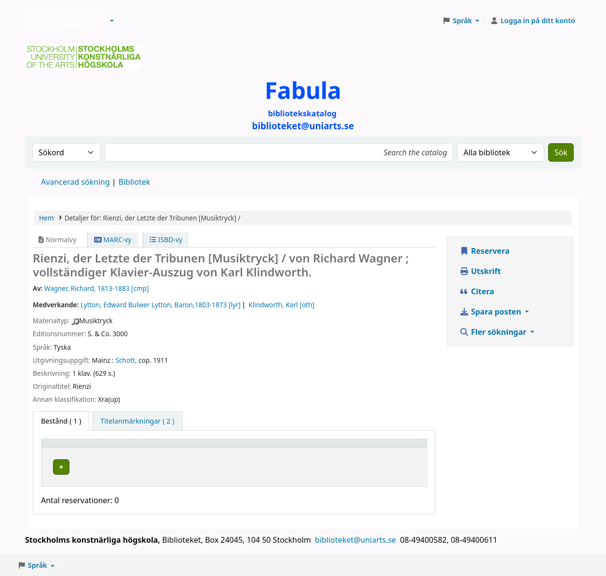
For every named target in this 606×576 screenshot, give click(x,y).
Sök (560, 152)
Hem (46, 217)
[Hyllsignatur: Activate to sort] (317, 447)
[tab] (137, 421)
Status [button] (379, 447)
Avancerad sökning (75, 182)
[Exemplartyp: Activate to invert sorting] (89, 447)
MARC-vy (113, 239)
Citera (476, 291)
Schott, (126, 360)
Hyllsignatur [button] (295, 447)
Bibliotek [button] (156, 447)
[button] (112, 21)
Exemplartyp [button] (67, 447)
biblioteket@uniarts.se (356, 540)
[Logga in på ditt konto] (532, 21)
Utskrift (480, 271)
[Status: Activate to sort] (395, 447)
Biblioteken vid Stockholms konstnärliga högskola (63, 21)
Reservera (484, 251)
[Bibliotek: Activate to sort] (203, 447)
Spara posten (491, 311)
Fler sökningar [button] (493, 332)
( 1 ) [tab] (61, 420)
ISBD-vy (165, 239)
